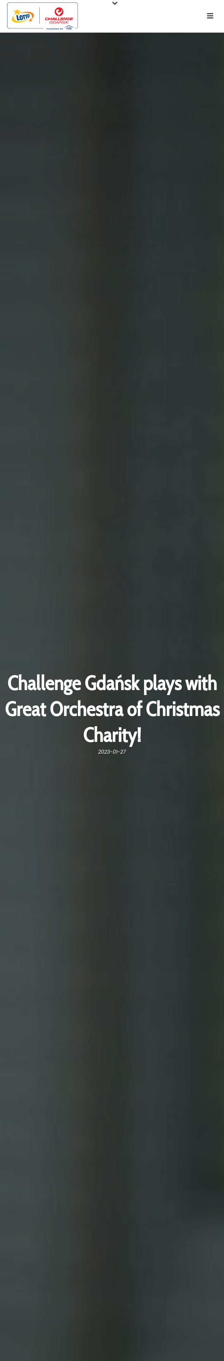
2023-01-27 (112, 751)
